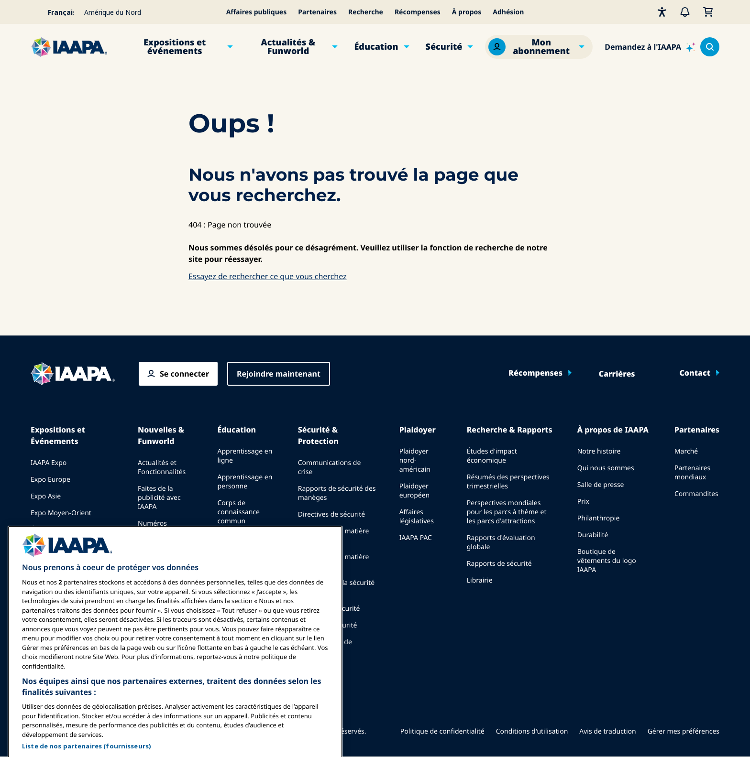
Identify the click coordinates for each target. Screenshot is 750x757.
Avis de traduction (607, 731)
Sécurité (444, 47)
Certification (236, 537)
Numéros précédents (155, 528)
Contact (694, 373)
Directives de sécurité (331, 514)
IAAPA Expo (48, 462)
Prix (583, 501)
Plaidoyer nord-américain (414, 460)
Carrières (617, 373)
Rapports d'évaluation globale (501, 542)
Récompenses (418, 12)
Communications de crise (329, 467)
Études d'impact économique (492, 456)
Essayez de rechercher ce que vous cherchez (267, 276)
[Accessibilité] (662, 12)
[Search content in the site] (709, 46)
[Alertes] (684, 12)
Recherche (365, 12)
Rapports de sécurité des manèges (337, 493)
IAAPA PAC (415, 537)
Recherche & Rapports (509, 429)
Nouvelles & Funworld (161, 435)
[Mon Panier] (707, 12)
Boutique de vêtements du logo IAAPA (606, 560)
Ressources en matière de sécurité (333, 536)
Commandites (696, 493)
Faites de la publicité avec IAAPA (159, 497)
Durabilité (592, 535)
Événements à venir (61, 529)
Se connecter (184, 373)
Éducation (376, 47)
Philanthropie (598, 518)
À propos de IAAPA (613, 429)
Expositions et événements (174, 47)
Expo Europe (50, 479)
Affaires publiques (256, 12)
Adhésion (508, 12)
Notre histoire (599, 451)
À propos (467, 12)
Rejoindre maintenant (278, 373)
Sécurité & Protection (318, 435)
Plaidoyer (417, 429)
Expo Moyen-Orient (61, 513)
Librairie (480, 580)
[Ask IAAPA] (650, 46)
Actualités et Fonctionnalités (162, 467)
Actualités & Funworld (288, 47)
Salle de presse (600, 484)
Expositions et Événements (58, 435)
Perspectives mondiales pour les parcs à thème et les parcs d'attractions (507, 512)
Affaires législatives (416, 517)
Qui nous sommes (605, 468)
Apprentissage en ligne (244, 456)
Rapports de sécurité (499, 563)
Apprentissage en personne (244, 482)
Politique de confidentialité (442, 731)
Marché (686, 451)
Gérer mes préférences (683, 731)
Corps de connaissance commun (238, 512)
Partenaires (317, 12)
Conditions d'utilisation (532, 731)
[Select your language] (54, 12)
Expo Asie (46, 496)
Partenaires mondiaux (692, 473)
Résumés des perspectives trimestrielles (508, 482)
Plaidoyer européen (414, 491)
